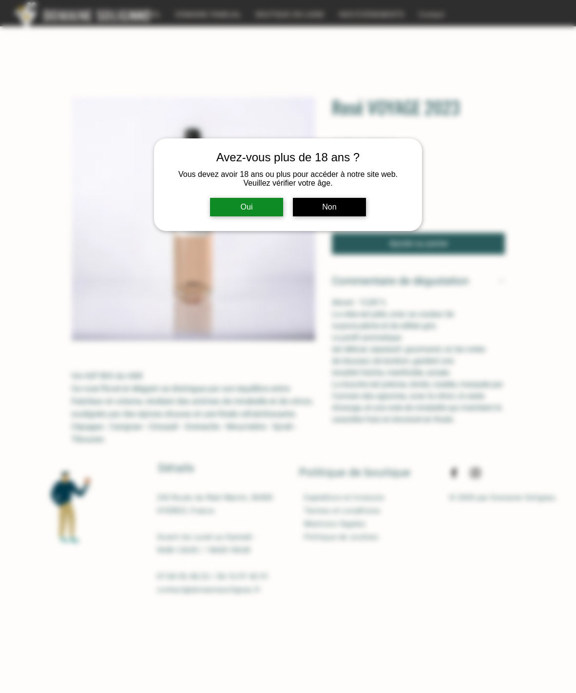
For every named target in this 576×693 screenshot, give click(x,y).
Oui (247, 207)
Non (329, 207)
